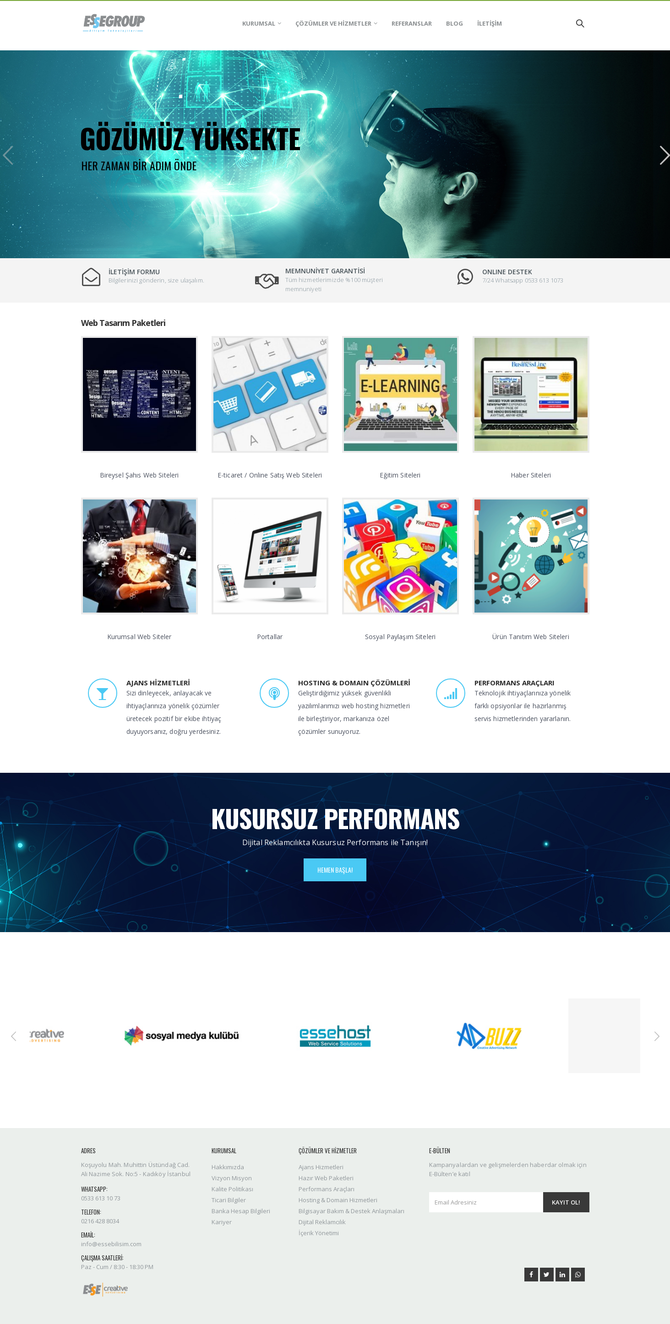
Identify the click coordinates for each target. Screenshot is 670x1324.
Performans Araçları (326, 1189)
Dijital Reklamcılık (322, 1222)
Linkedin (562, 1274)
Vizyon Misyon (232, 1178)
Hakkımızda (228, 1167)
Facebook (531, 1274)
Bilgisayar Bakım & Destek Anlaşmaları (351, 1211)
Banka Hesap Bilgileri (241, 1211)
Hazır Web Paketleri (326, 1178)
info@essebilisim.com (111, 1244)
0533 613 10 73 (100, 1198)
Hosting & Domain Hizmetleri (338, 1200)
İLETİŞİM (489, 23)
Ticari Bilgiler (229, 1200)
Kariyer (222, 1222)
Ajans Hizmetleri (321, 1167)
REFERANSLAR (412, 23)
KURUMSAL (258, 23)
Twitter (547, 1274)
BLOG (454, 23)
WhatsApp (578, 1274)
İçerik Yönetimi (319, 1233)
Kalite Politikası (232, 1189)
